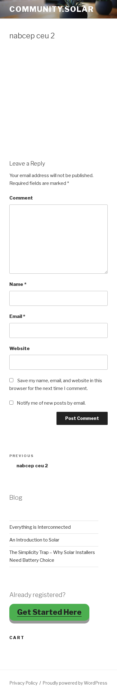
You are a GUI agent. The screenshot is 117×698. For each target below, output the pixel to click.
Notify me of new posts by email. (51, 403)
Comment (21, 198)
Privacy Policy (23, 683)
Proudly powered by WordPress (75, 683)
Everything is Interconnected (40, 527)
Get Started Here (49, 612)
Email (17, 316)
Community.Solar (51, 9)
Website (19, 348)
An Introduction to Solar (34, 540)
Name (17, 284)
